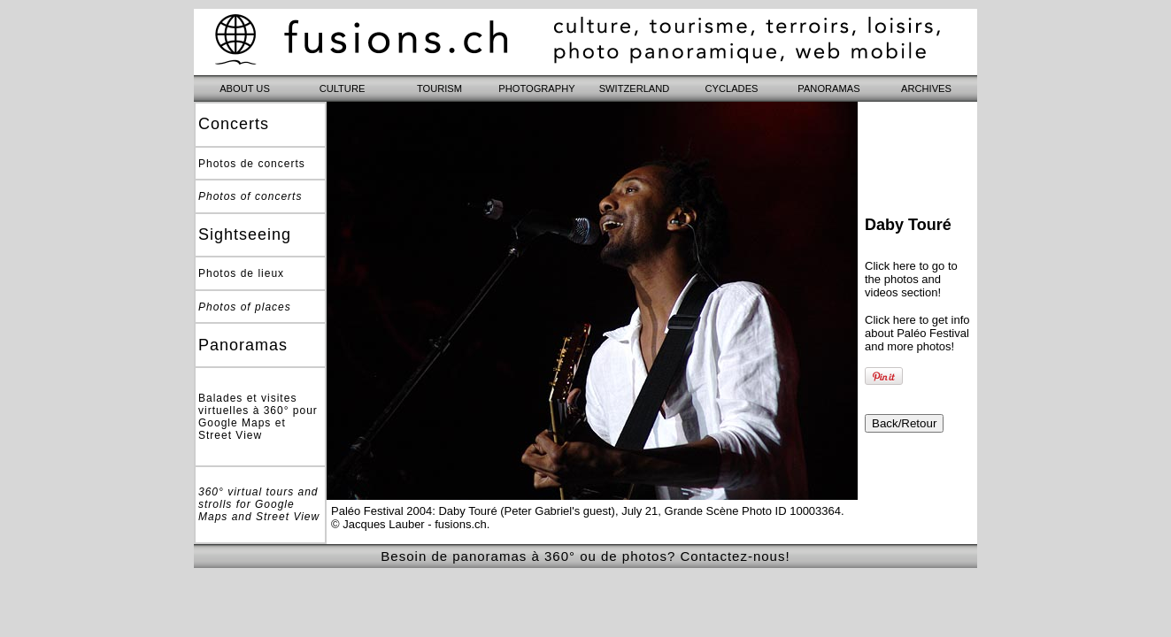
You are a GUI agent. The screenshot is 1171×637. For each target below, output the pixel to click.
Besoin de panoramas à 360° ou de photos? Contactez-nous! (585, 556)
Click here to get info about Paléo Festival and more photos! (917, 333)
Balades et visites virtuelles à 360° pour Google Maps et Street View (258, 416)
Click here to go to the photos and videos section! (911, 279)
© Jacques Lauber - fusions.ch (409, 524)
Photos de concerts (251, 163)
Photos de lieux (241, 273)
